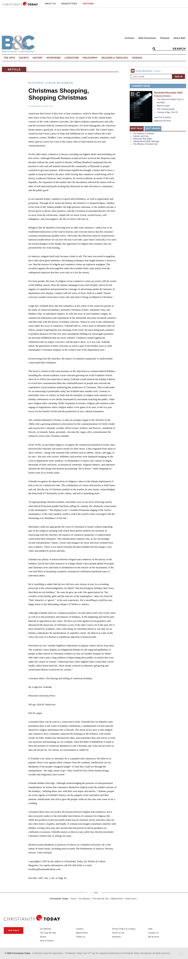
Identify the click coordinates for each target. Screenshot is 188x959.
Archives (129, 38)
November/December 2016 (168, 92)
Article (14, 69)
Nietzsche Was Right (142, 139)
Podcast (164, 38)
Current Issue (141, 86)
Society (24, 57)
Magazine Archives (162, 121)
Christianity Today (59, 898)
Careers (79, 929)
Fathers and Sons (141, 136)
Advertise (116, 937)
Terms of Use (118, 933)
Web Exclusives (147, 38)
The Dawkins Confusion (143, 133)
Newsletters (69, 3)
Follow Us (80, 937)
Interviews (54, 57)
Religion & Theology (114, 57)
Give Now (88, 3)
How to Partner (47, 940)
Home (73, 899)
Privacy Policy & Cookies (123, 929)
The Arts (9, 57)
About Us (50, 3)
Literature (71, 57)
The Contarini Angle (166, 109)
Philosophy (90, 57)
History (38, 57)
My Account (153, 937)
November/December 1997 (40, 106)
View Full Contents (162, 117)
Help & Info (130, 899)
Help (150, 929)
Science (137, 57)
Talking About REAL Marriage (146, 141)
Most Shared (153, 128)
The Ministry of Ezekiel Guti (145, 144)
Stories (43, 937)
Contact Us (153, 933)
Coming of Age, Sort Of (167, 112)
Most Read (137, 128)
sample (157, 71)
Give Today (13, 930)
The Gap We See (100, 899)
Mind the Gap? (163, 106)
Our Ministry (84, 899)
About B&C (179, 38)
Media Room (117, 899)
